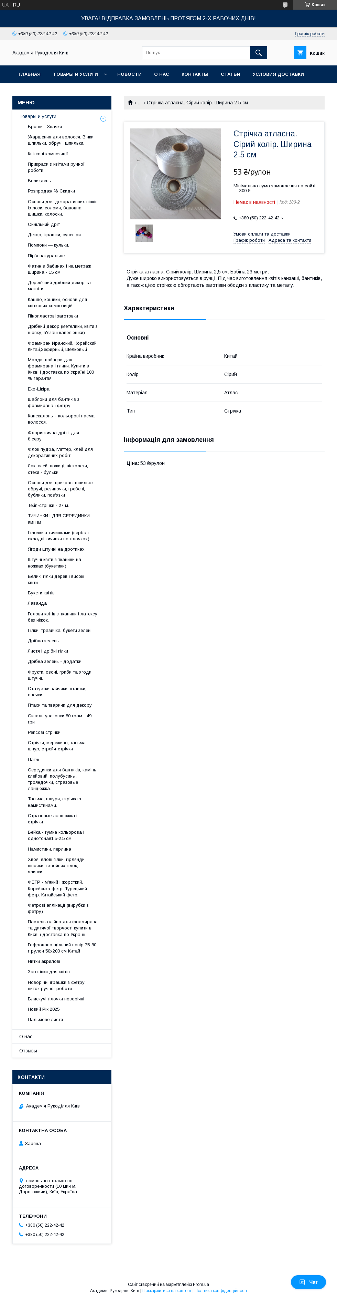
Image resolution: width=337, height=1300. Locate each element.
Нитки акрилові (44, 961)
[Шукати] (258, 52)
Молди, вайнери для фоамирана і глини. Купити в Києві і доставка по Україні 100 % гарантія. (61, 369)
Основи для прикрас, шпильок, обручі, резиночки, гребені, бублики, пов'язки (61, 489)
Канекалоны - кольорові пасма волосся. (61, 419)
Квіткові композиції (48, 153)
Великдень (39, 180)
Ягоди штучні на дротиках (56, 549)
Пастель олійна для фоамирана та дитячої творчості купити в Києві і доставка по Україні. (63, 928)
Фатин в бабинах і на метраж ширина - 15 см (59, 269)
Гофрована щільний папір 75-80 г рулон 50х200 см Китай (62, 948)
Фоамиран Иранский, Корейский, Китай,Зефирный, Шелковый (63, 346)
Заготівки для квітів (49, 971)
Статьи (230, 74)
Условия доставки (278, 74)
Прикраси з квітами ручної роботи (56, 167)
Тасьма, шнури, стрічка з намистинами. (54, 802)
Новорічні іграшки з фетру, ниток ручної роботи (57, 985)
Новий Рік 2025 (43, 1009)
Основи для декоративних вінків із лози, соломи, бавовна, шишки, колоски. (63, 208)
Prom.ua (201, 1284)
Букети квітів (41, 592)
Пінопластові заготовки (53, 316)
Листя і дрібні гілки (48, 651)
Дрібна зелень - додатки (54, 661)
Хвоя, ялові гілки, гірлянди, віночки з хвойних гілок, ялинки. (57, 865)
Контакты (195, 74)
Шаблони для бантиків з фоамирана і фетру (53, 402)
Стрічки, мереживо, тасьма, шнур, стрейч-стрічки (57, 745)
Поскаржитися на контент (167, 1290)
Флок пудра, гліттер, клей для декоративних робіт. (60, 452)
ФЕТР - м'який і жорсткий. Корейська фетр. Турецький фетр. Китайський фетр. (57, 888)
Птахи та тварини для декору (60, 705)
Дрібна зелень (43, 640)
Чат (308, 1282)
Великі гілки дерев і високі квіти (56, 579)
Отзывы (28, 1050)
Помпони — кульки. (48, 245)
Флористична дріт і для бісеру (53, 435)
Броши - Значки (45, 126)
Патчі (33, 759)
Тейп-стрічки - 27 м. (48, 505)
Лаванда (37, 603)
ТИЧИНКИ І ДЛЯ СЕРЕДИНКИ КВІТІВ (59, 518)
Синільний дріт (44, 224)
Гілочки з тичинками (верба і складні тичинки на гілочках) (58, 535)
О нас (161, 74)
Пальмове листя (45, 1019)
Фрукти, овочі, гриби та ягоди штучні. (59, 675)
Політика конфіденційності (221, 1290)
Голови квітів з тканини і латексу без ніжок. (62, 617)
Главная (30, 74)
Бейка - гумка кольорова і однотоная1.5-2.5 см (56, 835)
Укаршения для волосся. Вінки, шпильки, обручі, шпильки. (61, 140)
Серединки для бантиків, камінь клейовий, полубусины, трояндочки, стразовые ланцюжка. (62, 779)
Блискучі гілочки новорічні (56, 998)
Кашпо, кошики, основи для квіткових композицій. (57, 302)
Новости (129, 74)
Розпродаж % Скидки (51, 191)
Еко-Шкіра (39, 389)
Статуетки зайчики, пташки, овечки (57, 691)
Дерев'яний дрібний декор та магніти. (59, 285)
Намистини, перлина (49, 849)
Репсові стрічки (44, 732)
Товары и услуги (75, 74)
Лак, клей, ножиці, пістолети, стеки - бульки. (58, 469)
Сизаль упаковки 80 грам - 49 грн (59, 719)
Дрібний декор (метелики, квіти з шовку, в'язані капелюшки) (63, 329)
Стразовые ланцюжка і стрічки (52, 818)
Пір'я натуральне (46, 255)
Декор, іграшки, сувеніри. (55, 234)
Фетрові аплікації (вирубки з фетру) (58, 908)
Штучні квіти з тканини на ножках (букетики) (54, 562)
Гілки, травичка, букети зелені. (60, 630)
